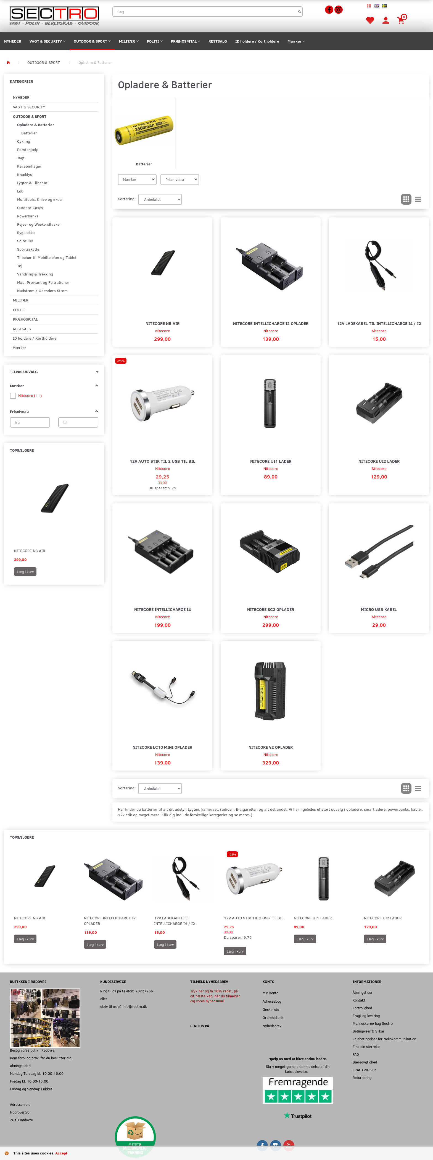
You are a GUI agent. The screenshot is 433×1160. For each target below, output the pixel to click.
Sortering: (127, 198)
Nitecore (162, 330)
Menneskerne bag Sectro (373, 1023)
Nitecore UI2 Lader (379, 461)
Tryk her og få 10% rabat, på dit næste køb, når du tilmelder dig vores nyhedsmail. (215, 996)
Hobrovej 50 (20, 1112)
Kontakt (359, 1000)
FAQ (356, 1054)
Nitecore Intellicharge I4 (162, 609)
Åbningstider (363, 992)
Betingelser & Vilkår (368, 1031)
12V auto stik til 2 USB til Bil (162, 461)
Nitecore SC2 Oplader (270, 609)
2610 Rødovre (21, 1119)
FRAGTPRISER (364, 1069)
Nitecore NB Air (29, 550)
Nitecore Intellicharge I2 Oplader (270, 323)
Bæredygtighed (365, 1062)
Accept (61, 1153)
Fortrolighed (362, 1007)
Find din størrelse (366, 1046)
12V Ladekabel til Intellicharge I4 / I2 (379, 323)
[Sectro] (54, 15)
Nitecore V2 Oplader (271, 747)
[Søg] (299, 11)
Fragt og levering (366, 1015)
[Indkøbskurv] (401, 20)
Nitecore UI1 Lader (270, 461)
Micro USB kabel (379, 609)
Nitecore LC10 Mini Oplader (162, 747)
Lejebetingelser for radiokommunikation (384, 1038)
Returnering (362, 1077)
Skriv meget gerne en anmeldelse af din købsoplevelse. (297, 1069)
